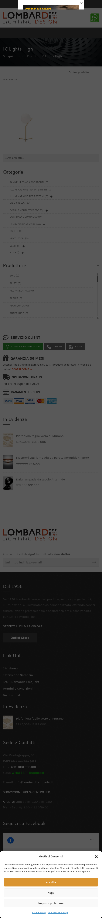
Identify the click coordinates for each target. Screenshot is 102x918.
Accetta (51, 882)
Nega (51, 892)
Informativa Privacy (58, 912)
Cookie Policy (39, 912)
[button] (96, 857)
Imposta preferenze (51, 903)
